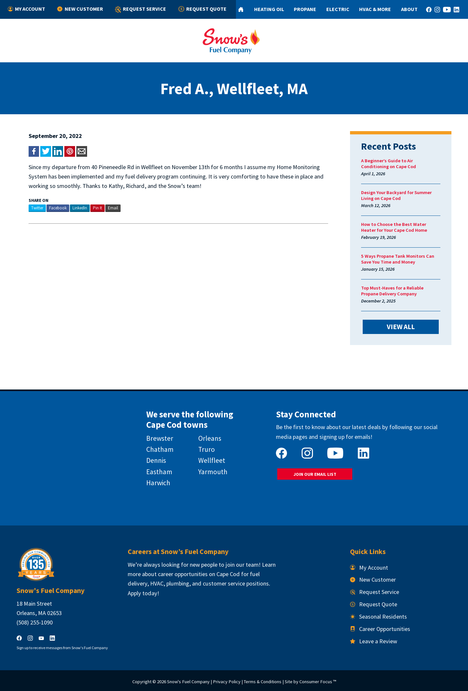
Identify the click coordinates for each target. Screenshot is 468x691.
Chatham (160, 449)
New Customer (80, 9)
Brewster (159, 438)
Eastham (159, 471)
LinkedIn (79, 208)
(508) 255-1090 (35, 622)
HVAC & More (375, 9)
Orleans (209, 438)
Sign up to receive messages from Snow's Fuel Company (62, 647)
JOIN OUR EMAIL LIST (314, 474)
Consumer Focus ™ (317, 682)
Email (113, 208)
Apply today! (143, 593)
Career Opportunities (380, 629)
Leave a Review (373, 641)
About (409, 9)
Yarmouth (213, 471)
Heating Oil (269, 9)
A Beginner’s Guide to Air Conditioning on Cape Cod (388, 163)
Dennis (156, 460)
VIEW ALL (401, 326)
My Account (26, 9)
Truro (206, 449)
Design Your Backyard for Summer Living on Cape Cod (396, 195)
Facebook (58, 208)
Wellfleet (211, 460)
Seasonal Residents (378, 616)
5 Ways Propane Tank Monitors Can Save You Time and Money (397, 259)
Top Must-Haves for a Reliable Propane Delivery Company (392, 291)
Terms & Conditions (262, 682)
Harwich (158, 482)
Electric (337, 9)
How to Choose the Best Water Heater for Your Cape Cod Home (394, 227)
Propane (305, 9)
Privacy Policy (226, 682)
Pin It (97, 208)
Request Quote (202, 9)
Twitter (37, 208)
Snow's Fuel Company (188, 682)
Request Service (140, 9)
